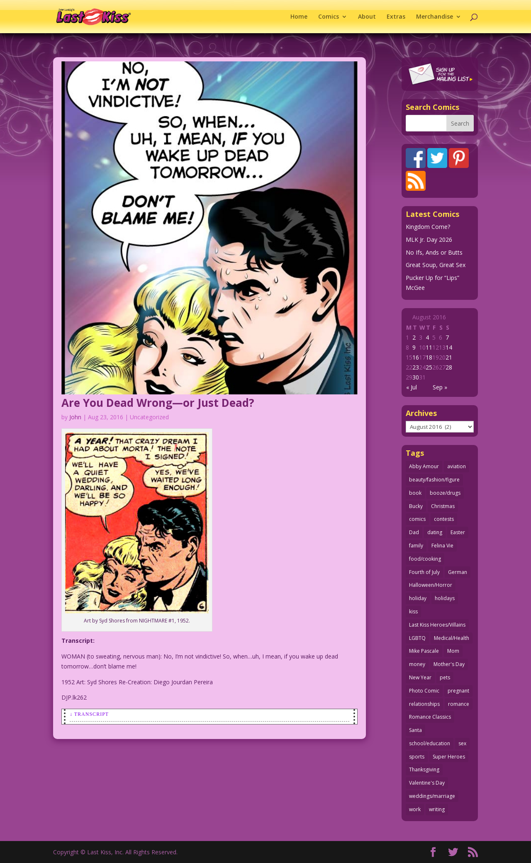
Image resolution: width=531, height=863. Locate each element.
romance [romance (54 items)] (458, 703)
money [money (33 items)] (417, 664)
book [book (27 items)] (415, 492)
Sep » (440, 387)
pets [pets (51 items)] (445, 677)
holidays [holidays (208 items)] (445, 598)
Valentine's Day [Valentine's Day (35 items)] (427, 782)
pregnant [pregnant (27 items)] (458, 690)
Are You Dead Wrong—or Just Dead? (157, 402)
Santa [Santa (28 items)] (415, 730)
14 (449, 347)
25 (429, 367)
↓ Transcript (89, 714)
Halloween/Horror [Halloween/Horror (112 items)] (430, 584)
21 (449, 357)
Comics (328, 17)
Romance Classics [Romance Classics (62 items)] (430, 716)
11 (429, 347)
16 (415, 357)
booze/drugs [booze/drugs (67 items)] (445, 492)
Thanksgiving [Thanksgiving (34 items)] (424, 769)
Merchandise (434, 17)
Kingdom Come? (428, 227)
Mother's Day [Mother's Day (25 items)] (449, 664)
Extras (396, 17)
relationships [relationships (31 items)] (424, 703)
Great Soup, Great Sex (435, 265)
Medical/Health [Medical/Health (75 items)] (451, 638)
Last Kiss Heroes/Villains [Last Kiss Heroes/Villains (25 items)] (437, 624)
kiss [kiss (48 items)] (413, 611)
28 (449, 367)
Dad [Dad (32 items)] (414, 532)
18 (429, 357)
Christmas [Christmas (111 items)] (443, 506)
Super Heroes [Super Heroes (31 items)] (449, 756)
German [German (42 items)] (457, 572)
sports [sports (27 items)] (416, 756)
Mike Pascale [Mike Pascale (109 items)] (424, 650)
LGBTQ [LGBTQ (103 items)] (417, 638)
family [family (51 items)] (416, 545)
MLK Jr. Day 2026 (429, 239)
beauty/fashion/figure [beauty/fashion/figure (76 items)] (434, 479)
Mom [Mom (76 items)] (453, 650)
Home (298, 17)
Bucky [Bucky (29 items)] (416, 506)
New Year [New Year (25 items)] (420, 677)
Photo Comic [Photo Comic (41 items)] (424, 690)
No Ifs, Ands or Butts (434, 252)
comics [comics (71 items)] (417, 519)
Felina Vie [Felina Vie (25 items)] (442, 545)
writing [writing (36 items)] (437, 809)
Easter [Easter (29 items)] (458, 532)
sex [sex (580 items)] (462, 743)
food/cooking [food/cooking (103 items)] (425, 558)
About (367, 17)
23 (415, 367)
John (75, 417)
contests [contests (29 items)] (444, 519)
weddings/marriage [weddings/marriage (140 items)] (432, 796)
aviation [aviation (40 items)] (456, 466)
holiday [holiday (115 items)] (417, 598)
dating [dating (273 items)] (434, 532)
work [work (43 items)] (415, 809)
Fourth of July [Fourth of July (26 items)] (424, 572)
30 (415, 377)
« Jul (411, 387)
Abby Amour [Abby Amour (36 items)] (424, 466)
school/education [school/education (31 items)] (429, 743)
